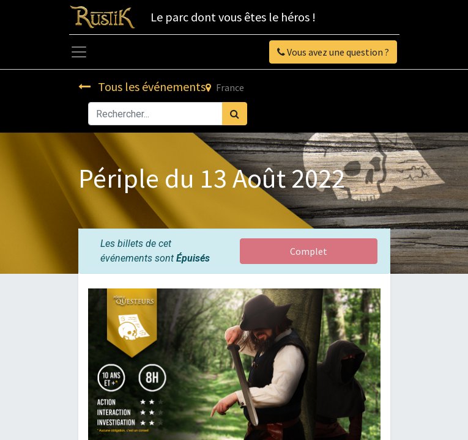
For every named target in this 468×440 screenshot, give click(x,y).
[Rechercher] (234, 113)
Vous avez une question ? (333, 52)
